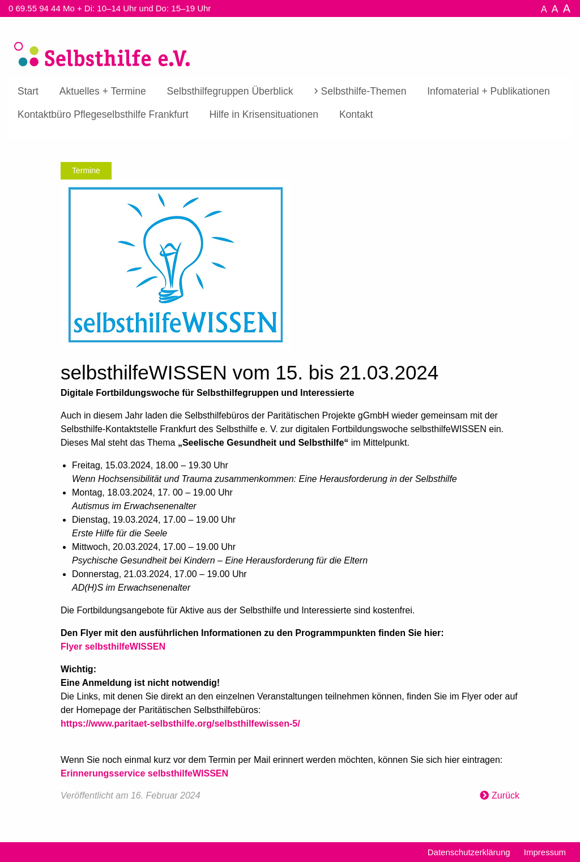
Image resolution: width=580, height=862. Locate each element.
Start (28, 91)
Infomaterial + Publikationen (488, 91)
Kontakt (356, 114)
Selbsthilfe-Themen (364, 91)
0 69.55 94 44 (34, 8)
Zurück (505, 795)
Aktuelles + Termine (102, 91)
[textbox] (290, 583)
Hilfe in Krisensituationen (263, 114)
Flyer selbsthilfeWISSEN (113, 646)
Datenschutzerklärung (469, 852)
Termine (86, 170)
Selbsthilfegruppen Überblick (230, 91)
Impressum (545, 852)
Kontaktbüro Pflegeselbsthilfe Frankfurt (103, 114)
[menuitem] (28, 91)
